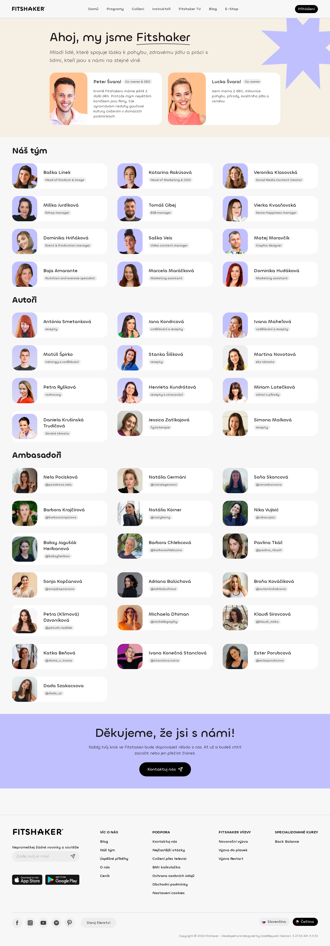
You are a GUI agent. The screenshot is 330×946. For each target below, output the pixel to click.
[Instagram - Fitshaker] (30, 923)
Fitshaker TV (190, 9)
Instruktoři (161, 9)
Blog (213, 9)
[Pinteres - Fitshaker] (69, 923)
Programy (115, 9)
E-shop (231, 9)
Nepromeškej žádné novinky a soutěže (45, 847)
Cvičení (138, 9)
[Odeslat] (72, 856)
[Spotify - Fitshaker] (56, 923)
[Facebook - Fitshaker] (17, 923)
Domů (93, 9)
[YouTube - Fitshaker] (43, 923)
